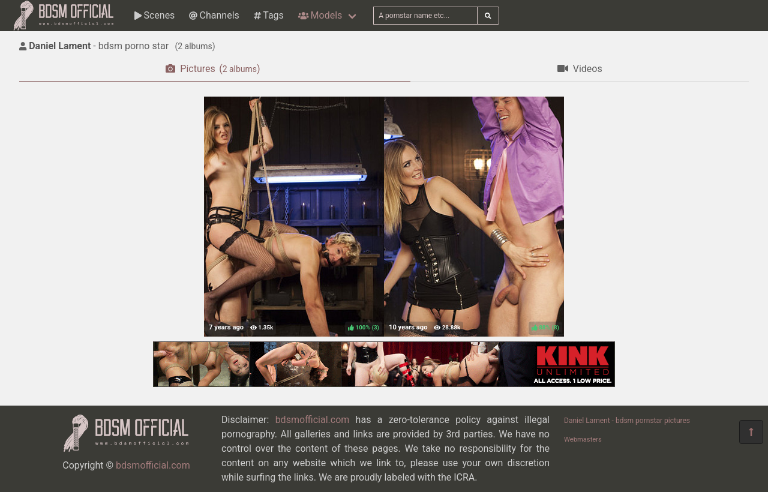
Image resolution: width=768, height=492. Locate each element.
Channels (214, 15)
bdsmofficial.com (153, 465)
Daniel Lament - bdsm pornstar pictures (627, 420)
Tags (269, 15)
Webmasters (583, 439)
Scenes (154, 15)
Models (320, 15)
